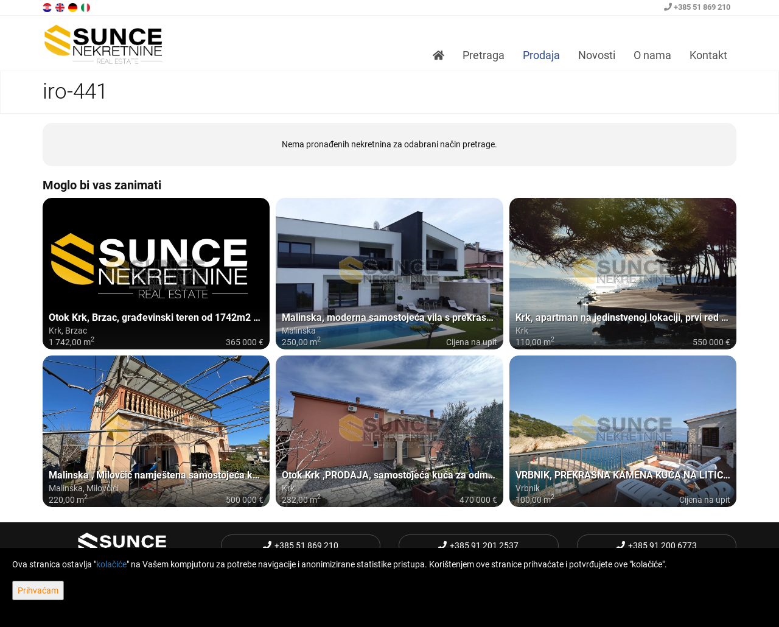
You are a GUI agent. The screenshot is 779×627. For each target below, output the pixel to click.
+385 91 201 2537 (478, 545)
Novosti (596, 55)
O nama (652, 55)
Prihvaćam (38, 590)
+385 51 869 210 (697, 7)
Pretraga (484, 55)
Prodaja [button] (541, 55)
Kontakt (708, 55)
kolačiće (111, 564)
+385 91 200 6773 (657, 545)
